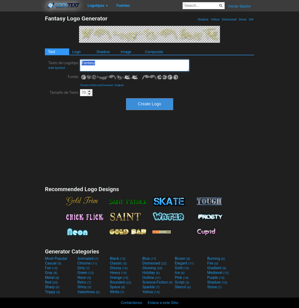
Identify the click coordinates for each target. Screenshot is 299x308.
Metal (52, 277)
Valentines (88, 292)
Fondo (73, 77)
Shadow (203, 19)
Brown (182, 258)
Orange (119, 277)
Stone (242, 19)
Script (182, 282)
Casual (53, 263)
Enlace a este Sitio (163, 302)
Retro (84, 282)
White (117, 292)
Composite (154, 52)
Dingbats (119, 85)
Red (51, 282)
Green (85, 272)
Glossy (119, 268)
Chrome (87, 263)
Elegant (184, 263)
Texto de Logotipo (63, 65)
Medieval (218, 272)
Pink (182, 277)
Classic (118, 263)
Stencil (183, 287)
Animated (87, 258)
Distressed (229, 19)
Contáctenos (131, 302)
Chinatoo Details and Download (96, 85)
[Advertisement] (22, 85)
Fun (51, 268)
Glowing (152, 268)
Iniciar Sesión (239, 6)
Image (126, 52)
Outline (151, 277)
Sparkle (150, 287)
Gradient (216, 268)
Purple (215, 277)
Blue (149, 258)
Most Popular (56, 258)
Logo (76, 52)
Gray (51, 272)
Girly (83, 268)
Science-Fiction (157, 282)
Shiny (84, 287)
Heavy (118, 272)
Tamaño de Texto (63, 92)
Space (117, 287)
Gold (182, 268)
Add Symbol (56, 68)
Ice (179, 272)
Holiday (151, 272)
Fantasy (134, 65)
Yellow (215, 19)
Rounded (120, 282)
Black (118, 258)
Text (51, 52)
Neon (84, 277)
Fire (212, 263)
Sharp (52, 287)
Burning (216, 258)
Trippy (52, 292)
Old (251, 19)
